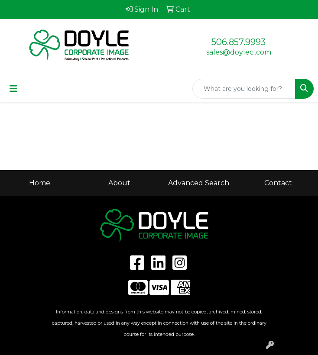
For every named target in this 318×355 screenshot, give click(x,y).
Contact (278, 183)
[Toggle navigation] (13, 89)
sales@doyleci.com (238, 52)
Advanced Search (198, 183)
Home (39, 183)
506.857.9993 (238, 42)
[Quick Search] (243, 89)
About (119, 183)
